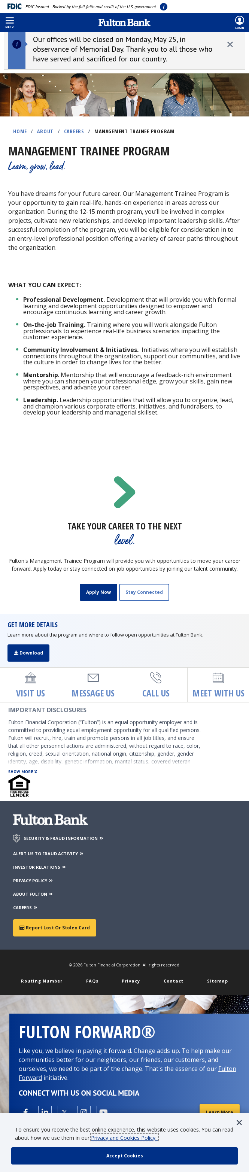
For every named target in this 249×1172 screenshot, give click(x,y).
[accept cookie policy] (124, 1156)
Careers (74, 131)
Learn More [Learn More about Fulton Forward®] (219, 1112)
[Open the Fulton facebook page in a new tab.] (25, 1112)
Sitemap (217, 981)
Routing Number (42, 981)
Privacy (131, 981)
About (45, 131)
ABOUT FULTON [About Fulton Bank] (33, 894)
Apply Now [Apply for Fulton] (98, 592)
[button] (9, 22)
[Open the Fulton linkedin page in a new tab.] (45, 1112)
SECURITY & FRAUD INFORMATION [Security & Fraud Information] (64, 838)
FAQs (92, 981)
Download (28, 653)
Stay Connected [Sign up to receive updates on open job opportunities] (144, 592)
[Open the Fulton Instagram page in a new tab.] (84, 1112)
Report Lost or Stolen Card (54, 927)
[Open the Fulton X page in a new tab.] (64, 1112)
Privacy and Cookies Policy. (124, 1137)
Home (20, 131)
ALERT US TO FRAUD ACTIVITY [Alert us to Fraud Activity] (48, 853)
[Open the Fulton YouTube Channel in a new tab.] (103, 1112)
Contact (173, 981)
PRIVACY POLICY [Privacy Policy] (33, 880)
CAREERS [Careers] (25, 907)
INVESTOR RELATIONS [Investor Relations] (40, 867)
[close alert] (230, 44)
